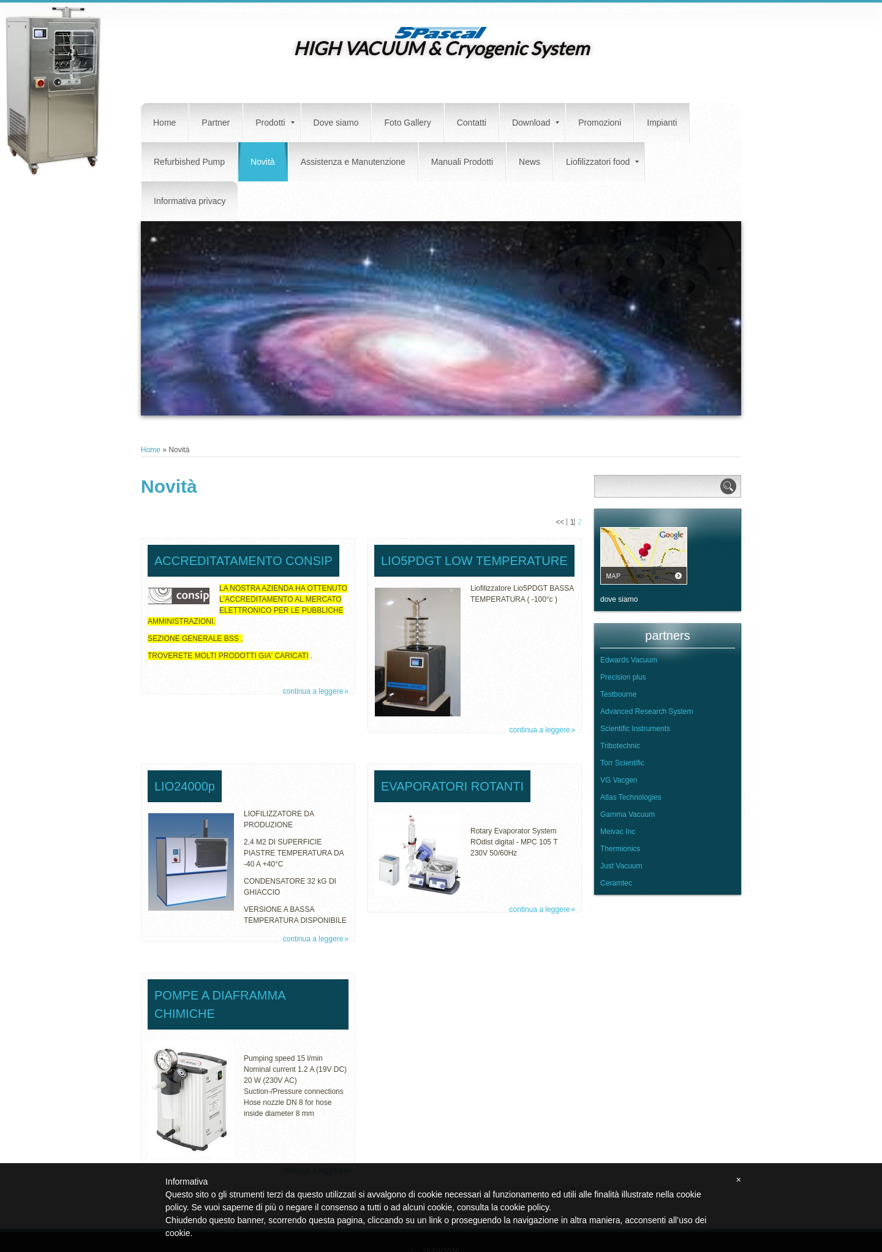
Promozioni (599, 122)
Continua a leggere (313, 691)
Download (535, 122)
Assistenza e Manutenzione (353, 162)
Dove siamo (336, 122)
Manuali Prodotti (462, 162)
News (529, 162)
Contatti (471, 122)
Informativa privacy (189, 201)
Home (164, 122)
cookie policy (524, 1207)
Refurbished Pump (189, 162)
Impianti (662, 122)
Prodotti (274, 122)
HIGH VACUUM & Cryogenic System (441, 48)
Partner (216, 122)
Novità (263, 162)
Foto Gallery (407, 122)
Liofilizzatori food (602, 162)
